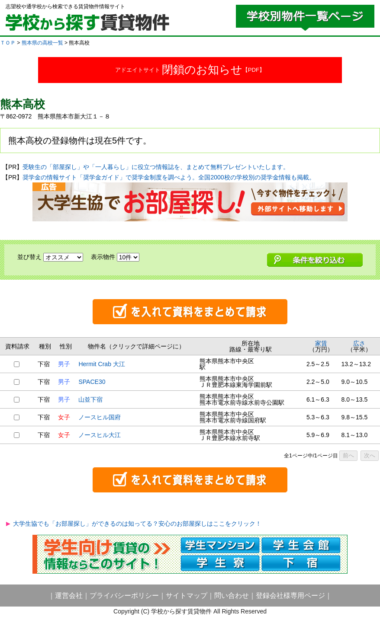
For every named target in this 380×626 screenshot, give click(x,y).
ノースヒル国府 (99, 417)
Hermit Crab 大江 (101, 364)
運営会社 (69, 595)
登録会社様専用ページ (290, 595)
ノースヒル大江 (99, 434)
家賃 (321, 343)
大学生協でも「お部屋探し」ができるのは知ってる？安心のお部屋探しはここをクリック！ (137, 523)
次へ (369, 455)
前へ (348, 455)
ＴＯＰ (8, 43)
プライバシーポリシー (124, 595)
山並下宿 (90, 399)
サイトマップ (186, 595)
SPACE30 (91, 381)
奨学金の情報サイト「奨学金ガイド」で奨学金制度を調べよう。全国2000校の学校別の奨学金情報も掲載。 (169, 177)
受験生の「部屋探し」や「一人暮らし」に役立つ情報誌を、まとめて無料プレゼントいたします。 (156, 166)
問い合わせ (231, 595)
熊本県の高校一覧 (42, 43)
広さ (359, 343)
